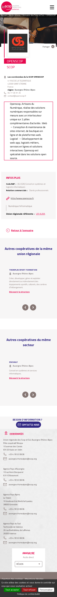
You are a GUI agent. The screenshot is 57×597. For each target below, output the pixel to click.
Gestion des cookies (12, 579)
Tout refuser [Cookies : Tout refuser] (29, 589)
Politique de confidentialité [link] (28, 593)
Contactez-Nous (30, 424)
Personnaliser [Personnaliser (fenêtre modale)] (46, 589)
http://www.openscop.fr (22, 198)
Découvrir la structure (19, 291)
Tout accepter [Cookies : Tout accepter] (12, 589)
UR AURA (40, 214)
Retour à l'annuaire (22, 230)
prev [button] (25, 307)
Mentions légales (34, 579)
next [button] (33, 307)
